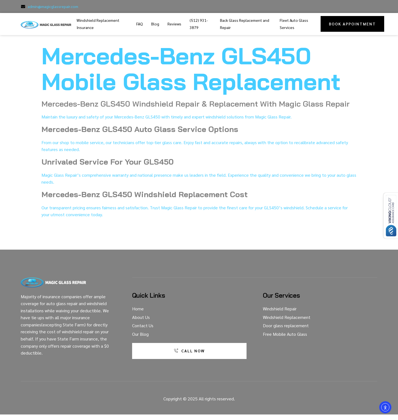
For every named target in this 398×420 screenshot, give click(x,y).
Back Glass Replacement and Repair (244, 24)
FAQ (139, 23)
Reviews (174, 23)
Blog (155, 23)
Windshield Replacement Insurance (98, 24)
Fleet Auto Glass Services (294, 24)
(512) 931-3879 (199, 24)
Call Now (189, 350)
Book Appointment (352, 23)
